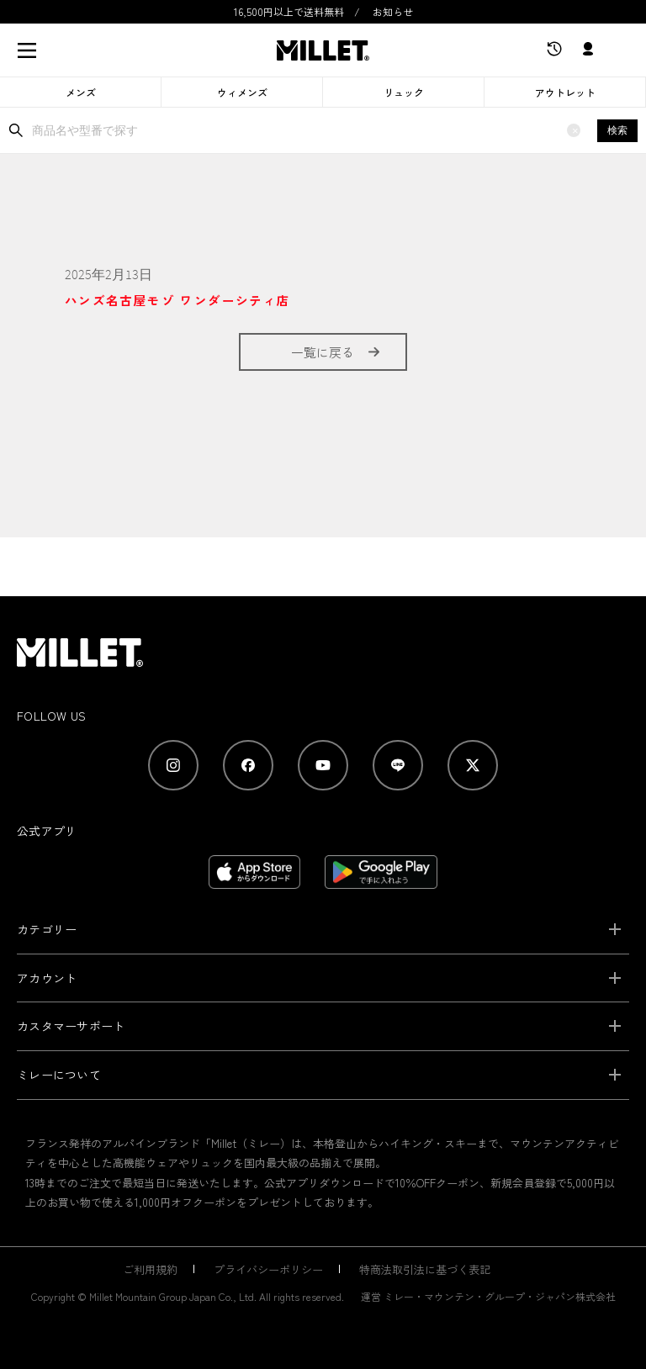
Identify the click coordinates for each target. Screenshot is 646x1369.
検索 (617, 130)
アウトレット (565, 92)
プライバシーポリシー (268, 1269)
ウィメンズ (242, 92)
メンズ (81, 92)
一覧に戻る (322, 352)
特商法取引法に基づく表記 (424, 1269)
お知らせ (393, 11)
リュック (404, 92)
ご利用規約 (150, 1269)
